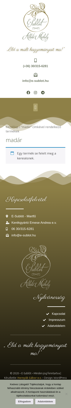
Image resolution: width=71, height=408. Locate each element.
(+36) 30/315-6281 (35, 66)
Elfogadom (24, 401)
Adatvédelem (45, 401)
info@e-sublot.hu (35, 81)
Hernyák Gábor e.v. (29, 377)
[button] (35, 107)
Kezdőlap (12, 127)
